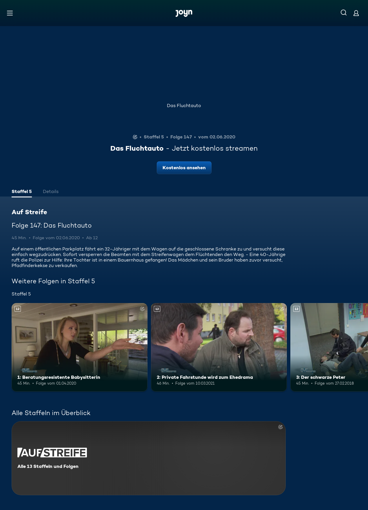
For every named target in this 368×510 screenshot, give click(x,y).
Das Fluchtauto (184, 105)
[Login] (356, 13)
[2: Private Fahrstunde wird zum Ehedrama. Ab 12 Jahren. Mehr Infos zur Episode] (219, 347)
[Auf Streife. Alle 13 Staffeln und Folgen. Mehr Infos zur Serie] (149, 458)
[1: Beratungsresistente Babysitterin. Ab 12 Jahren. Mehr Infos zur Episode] (79, 347)
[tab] (21, 192)
